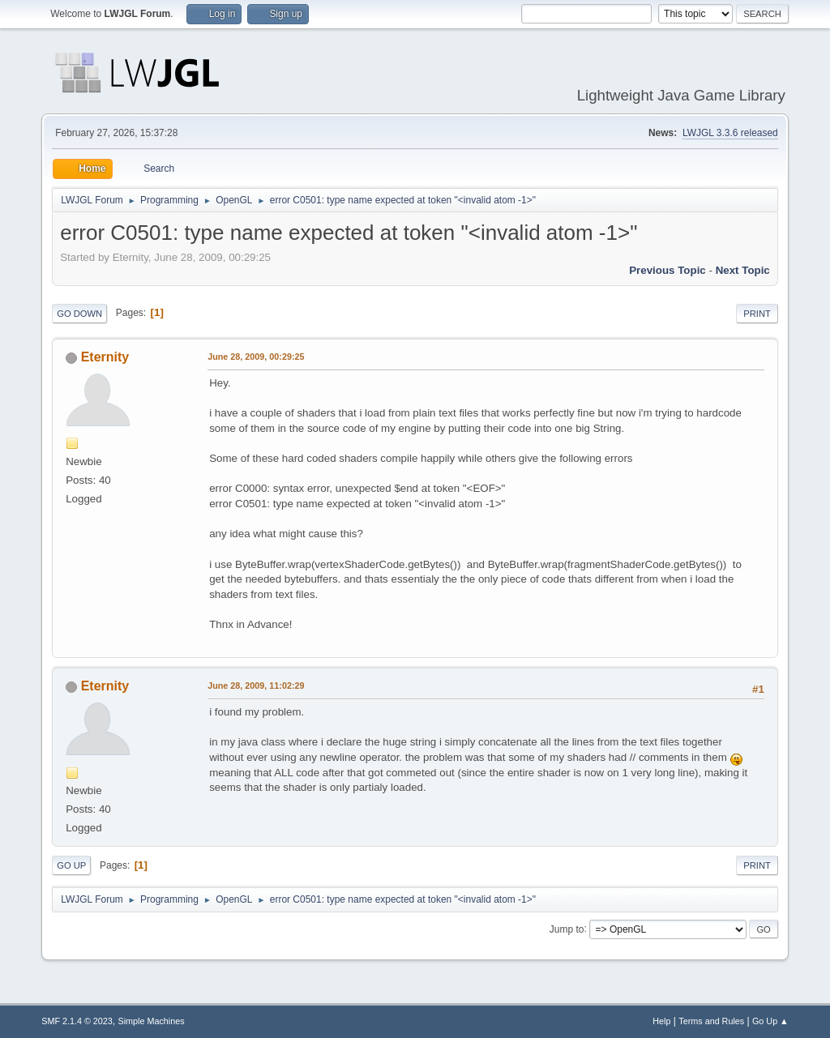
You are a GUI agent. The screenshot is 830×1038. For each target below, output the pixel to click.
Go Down (79, 313)
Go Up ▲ (770, 1021)
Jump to (567, 928)
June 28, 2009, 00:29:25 (256, 356)
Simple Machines (151, 1021)
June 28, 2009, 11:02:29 (256, 685)
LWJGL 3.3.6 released (730, 133)
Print (757, 313)
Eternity (105, 357)
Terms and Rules (711, 1021)
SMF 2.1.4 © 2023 (77, 1021)
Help (661, 1021)
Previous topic (667, 270)
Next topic (743, 270)
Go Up (71, 865)
